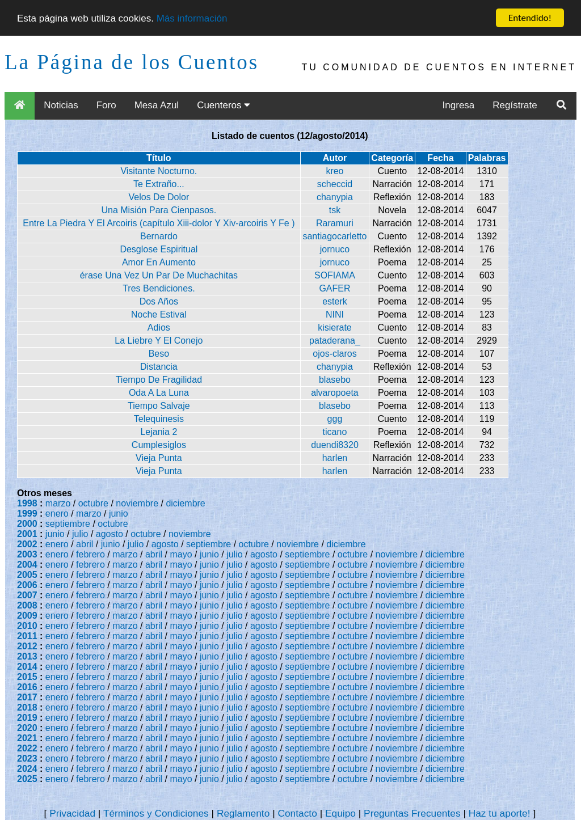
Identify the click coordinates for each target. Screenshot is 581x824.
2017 (27, 697)
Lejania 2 (158, 432)
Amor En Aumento (159, 262)
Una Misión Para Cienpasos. (158, 210)
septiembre (67, 524)
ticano (335, 432)
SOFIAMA (334, 275)
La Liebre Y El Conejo (159, 340)
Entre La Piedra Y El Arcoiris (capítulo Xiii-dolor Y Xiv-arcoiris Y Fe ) (158, 223)
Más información (192, 17)
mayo (181, 554)
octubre (93, 503)
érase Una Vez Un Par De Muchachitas (159, 275)
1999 (27, 513)
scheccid (334, 184)
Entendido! (529, 18)
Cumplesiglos (159, 445)
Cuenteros (223, 105)
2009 (27, 615)
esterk (334, 301)
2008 (27, 605)
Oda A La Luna (159, 393)
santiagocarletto (334, 236)
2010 (27, 626)
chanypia (335, 197)
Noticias (61, 105)
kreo (334, 171)
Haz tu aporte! (500, 813)
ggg (335, 419)
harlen (334, 458)
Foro (106, 105)
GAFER (334, 288)
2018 (27, 707)
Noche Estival (159, 314)
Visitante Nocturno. (158, 171)
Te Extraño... (158, 184)
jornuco (335, 249)
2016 (27, 687)
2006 (27, 585)
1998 (27, 503)
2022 (27, 748)
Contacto (297, 813)
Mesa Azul (156, 105)
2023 (27, 758)
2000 (27, 524)
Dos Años (159, 301)
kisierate (335, 327)
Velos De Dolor (159, 197)
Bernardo (159, 236)
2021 (27, 738)
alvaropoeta (335, 393)
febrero (90, 554)
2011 (27, 636)
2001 (27, 534)
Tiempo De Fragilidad (159, 379)
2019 (27, 717)
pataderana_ (334, 340)
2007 (27, 595)
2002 (27, 544)
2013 (27, 656)
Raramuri (334, 223)
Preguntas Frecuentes (412, 813)
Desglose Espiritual (158, 249)
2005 (27, 575)
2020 (27, 728)
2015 (27, 677)
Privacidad (72, 813)
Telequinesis (159, 419)
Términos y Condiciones (156, 813)
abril (84, 544)
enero (57, 513)
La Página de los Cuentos (132, 62)
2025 (27, 779)
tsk (334, 210)
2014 (27, 666)
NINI (335, 314)
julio (80, 534)
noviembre (137, 503)
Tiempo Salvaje (159, 406)
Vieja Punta (159, 458)
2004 (27, 564)
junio (118, 513)
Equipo (340, 813)
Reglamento (243, 813)
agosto (109, 534)
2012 (27, 646)
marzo (57, 503)
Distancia (159, 366)
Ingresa (459, 105)
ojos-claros (334, 353)
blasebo (335, 379)
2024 (27, 769)
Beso (159, 353)
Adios (159, 327)
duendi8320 (335, 445)
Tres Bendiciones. (159, 288)
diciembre (185, 503)
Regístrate (514, 105)
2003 (27, 554)
